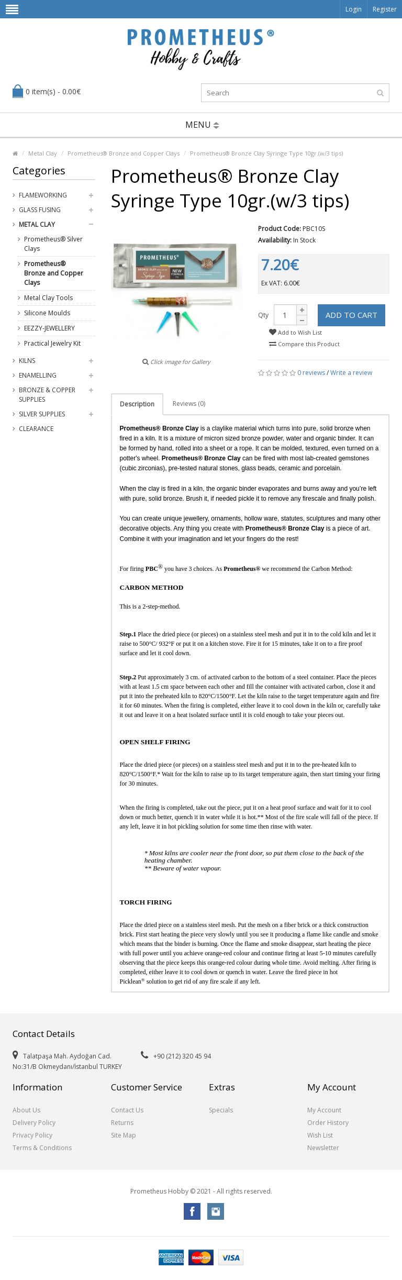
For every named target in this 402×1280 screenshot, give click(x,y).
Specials (221, 1110)
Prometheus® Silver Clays (53, 244)
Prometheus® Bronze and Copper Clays (124, 153)
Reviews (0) (189, 403)
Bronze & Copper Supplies (47, 394)
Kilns (27, 360)
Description (137, 404)
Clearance (36, 428)
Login (353, 9)
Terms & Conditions (42, 1147)
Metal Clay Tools (48, 297)
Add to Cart (351, 315)
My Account (324, 1110)
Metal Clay (42, 153)
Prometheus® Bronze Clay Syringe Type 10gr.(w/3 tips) (266, 153)
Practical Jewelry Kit (52, 343)
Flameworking (43, 195)
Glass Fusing (40, 209)
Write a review (351, 372)
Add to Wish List (295, 332)
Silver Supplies (42, 414)
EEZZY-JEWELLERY (49, 328)
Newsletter (323, 1147)
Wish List (320, 1135)
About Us (26, 1110)
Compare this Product (304, 344)
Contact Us (127, 1110)
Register (385, 9)
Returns (122, 1122)
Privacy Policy (32, 1135)
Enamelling (38, 375)
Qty (263, 315)
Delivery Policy (34, 1122)
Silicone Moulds (47, 312)
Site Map (123, 1135)
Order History (328, 1122)
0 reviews (311, 372)
